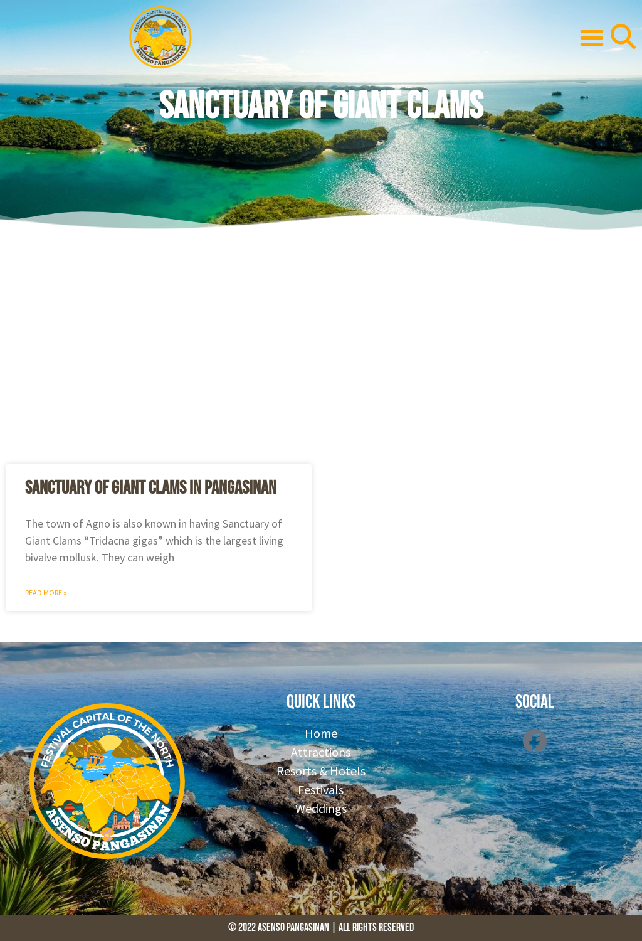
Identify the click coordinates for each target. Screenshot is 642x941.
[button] (592, 37)
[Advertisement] (321, 345)
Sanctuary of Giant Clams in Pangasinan (150, 488)
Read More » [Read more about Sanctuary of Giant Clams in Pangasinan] (46, 592)
